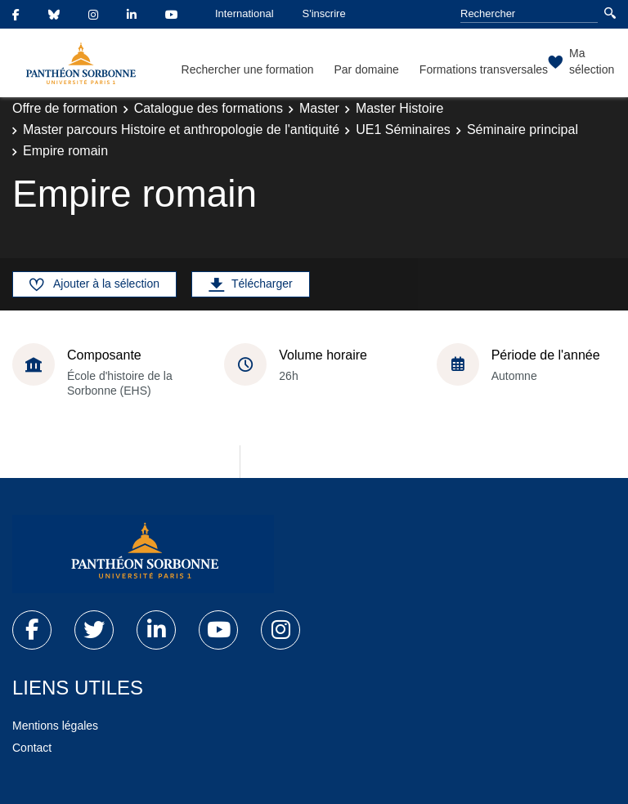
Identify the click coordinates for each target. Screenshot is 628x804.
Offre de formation (65, 108)
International (244, 13)
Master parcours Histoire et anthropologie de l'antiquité (181, 129)
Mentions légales (55, 725)
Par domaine (366, 69)
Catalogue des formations (208, 108)
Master (319, 108)
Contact (32, 747)
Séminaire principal (522, 129)
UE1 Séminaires (403, 129)
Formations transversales (483, 69)
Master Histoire (400, 108)
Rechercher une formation (248, 69)
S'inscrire (324, 13)
